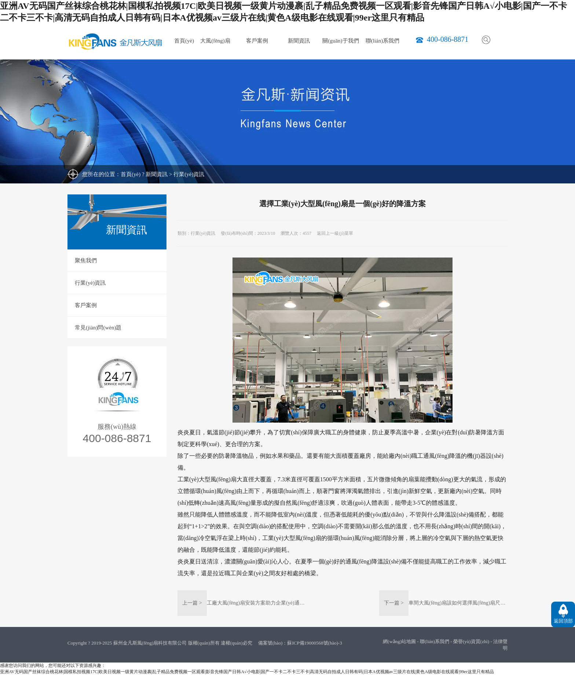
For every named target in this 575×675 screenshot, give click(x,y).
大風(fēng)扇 (215, 41)
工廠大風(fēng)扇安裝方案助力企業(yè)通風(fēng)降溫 (267, 603)
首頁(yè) (184, 41)
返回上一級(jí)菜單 (335, 233)
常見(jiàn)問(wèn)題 (98, 328)
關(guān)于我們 (340, 41)
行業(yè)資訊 (188, 174)
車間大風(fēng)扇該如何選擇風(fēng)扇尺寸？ (459, 603)
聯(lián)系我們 (382, 41)
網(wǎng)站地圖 (399, 641)
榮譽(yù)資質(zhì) (471, 641)
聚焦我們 (86, 260)
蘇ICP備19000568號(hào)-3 (314, 643)
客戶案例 (257, 41)
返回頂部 (563, 621)
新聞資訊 (299, 41)
